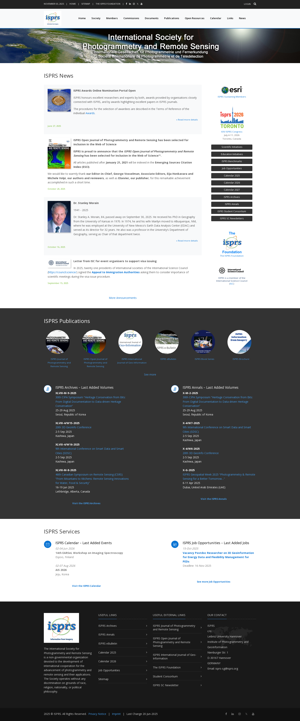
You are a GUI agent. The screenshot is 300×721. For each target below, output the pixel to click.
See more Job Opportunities (213, 581)
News (242, 18)
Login (247, 3)
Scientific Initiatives (232, 147)
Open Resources (194, 18)
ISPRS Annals (232, 204)
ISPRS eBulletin (107, 643)
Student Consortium (165, 676)
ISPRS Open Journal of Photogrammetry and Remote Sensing (171, 642)
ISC (231, 283)
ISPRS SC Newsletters (232, 218)
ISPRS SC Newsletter (166, 685)
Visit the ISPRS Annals (214, 498)
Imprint (116, 714)
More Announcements (123, 298)
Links (230, 18)
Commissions (131, 18)
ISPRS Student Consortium (232, 211)
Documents (151, 18)
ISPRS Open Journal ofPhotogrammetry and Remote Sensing (94, 353)
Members (112, 18)
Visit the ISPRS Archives (86, 503)
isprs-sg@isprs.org (226, 668)
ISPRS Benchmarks (232, 161)
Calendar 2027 (232, 189)
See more (150, 374)
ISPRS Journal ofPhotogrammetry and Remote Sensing (58, 353)
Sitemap (85, 3)
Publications (171, 18)
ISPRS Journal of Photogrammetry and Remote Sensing (174, 627)
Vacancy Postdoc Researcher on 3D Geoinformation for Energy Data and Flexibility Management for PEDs (218, 557)
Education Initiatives (232, 154)
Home (72, 3)
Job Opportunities (232, 168)
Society (95, 18)
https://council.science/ (62, 272)
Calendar (215, 18)
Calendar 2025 (232, 175)
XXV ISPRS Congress (231, 118)
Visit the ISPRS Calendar (86, 585)
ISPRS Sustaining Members (232, 96)
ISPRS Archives (232, 197)
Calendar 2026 (232, 182)
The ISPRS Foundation (108, 3)
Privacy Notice (97, 714)
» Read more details (187, 119)
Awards (90, 113)
